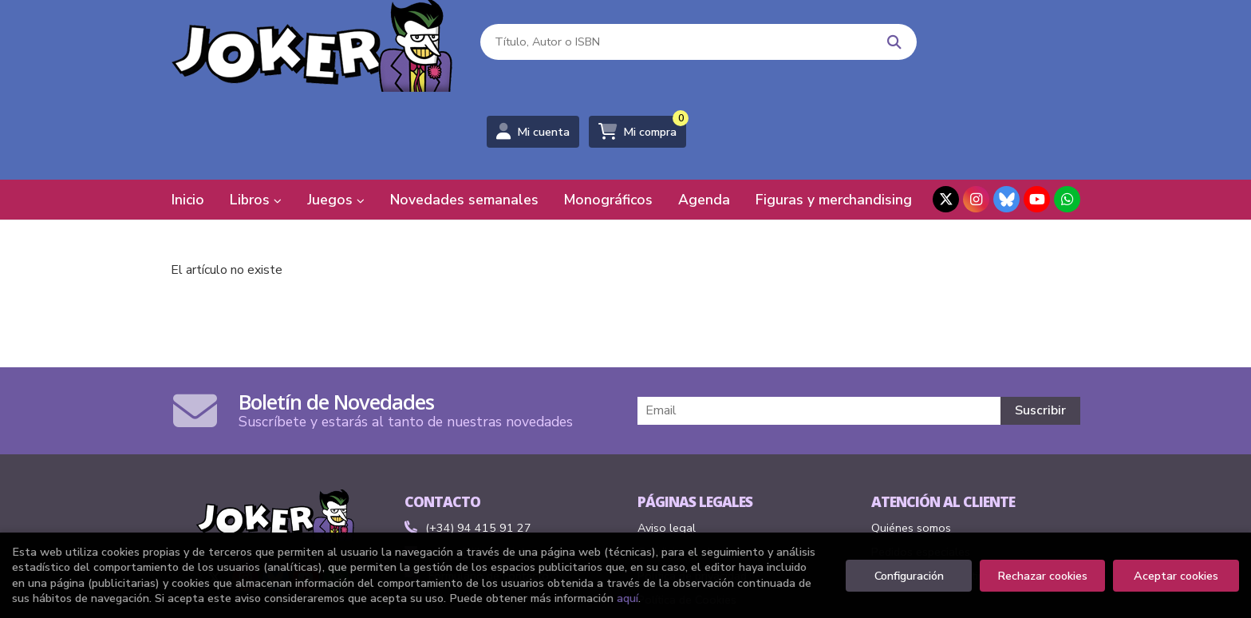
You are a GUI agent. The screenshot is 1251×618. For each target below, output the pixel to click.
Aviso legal (666, 444)
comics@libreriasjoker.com (483, 468)
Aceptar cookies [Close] (1176, 576)
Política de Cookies (686, 516)
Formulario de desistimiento (942, 492)
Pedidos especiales (920, 468)
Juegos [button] (336, 115)
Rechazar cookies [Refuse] (1042, 576)
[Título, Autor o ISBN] (642, 48)
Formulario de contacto (477, 492)
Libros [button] (256, 115)
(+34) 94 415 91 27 (478, 444)
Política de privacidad (692, 492)
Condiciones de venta (692, 468)
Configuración (909, 576)
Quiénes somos (911, 444)
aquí (627, 598)
